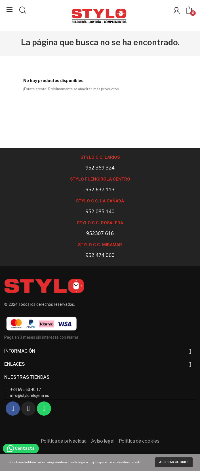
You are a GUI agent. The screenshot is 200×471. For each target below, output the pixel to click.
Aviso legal (102, 441)
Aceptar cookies (174, 462)
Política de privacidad (64, 441)
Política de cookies (139, 441)
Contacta (21, 448)
